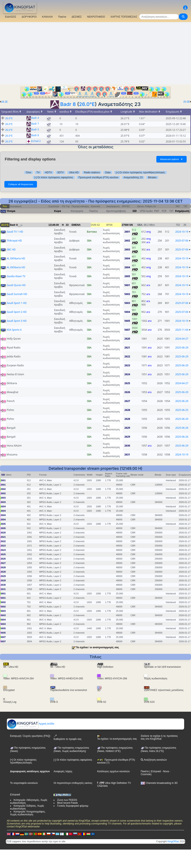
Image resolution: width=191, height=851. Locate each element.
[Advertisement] (95, 53)
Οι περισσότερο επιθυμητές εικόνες (73, 783)
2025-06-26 (181, 428)
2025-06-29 (181, 347)
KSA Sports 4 (14, 329)
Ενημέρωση (182, 211)
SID (134, 211)
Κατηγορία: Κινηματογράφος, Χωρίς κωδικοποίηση (28, 813)
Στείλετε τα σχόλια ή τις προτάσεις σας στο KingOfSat (159, 737)
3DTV (60, 172)
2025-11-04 (181, 329)
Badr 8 (68, 104)
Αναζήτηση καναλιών (154, 759)
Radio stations (92, 172)
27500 (125, 224)
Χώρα (57, 211)
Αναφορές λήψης (63, 771)
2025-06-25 (181, 410)
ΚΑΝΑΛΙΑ (47, 16)
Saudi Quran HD (16, 285)
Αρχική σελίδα (30, 723)
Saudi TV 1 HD (15, 231)
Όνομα (11, 211)
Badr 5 (35, 129)
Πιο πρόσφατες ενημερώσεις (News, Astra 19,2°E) (158, 749)
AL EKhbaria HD (16, 258)
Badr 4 (35, 118)
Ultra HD (73, 172)
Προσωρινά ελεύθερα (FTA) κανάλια (98, 177)
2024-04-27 (181, 338)
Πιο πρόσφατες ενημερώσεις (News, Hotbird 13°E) (115, 749)
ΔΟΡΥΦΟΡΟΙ (29, 16)
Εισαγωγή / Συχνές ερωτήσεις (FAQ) (30, 735)
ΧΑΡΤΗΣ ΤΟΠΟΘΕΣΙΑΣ (123, 16)
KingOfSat (173, 841)
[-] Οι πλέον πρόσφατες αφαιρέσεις (53, 177)
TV (38, 172)
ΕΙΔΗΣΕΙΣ (10, 16)
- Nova (165, 771)
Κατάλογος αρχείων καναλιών (113, 771)
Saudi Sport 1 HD (17, 303)
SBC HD (11, 249)
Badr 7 (35, 124)
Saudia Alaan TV (16, 276)
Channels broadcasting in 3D (159, 783)
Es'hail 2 (36, 141)
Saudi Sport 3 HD (17, 321)
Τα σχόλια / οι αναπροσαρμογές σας (97, 647)
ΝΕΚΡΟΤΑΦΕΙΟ (96, 16)
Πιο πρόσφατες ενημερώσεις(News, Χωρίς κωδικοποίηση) (71, 749)
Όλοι (28, 172)
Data (107, 172)
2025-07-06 (181, 240)
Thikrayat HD (14, 240)
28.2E (4, 101)
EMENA (76, 224)
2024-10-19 (181, 231)
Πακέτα (62, 16)
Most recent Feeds (67, 802)
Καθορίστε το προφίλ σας (68, 737)
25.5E (186, 101)
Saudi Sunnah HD (17, 294)
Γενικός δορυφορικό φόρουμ (72, 805)
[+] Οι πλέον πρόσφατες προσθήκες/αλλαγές (140, 172)
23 (67, 224)
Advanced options (171, 159)
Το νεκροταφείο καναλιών (24, 783)
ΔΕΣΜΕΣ (77, 16)
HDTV (48, 172)
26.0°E (87, 104)
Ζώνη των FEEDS (67, 800)
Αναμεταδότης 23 (133, 177)
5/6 (131, 224)
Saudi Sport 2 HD (17, 312)
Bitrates (152, 177)
